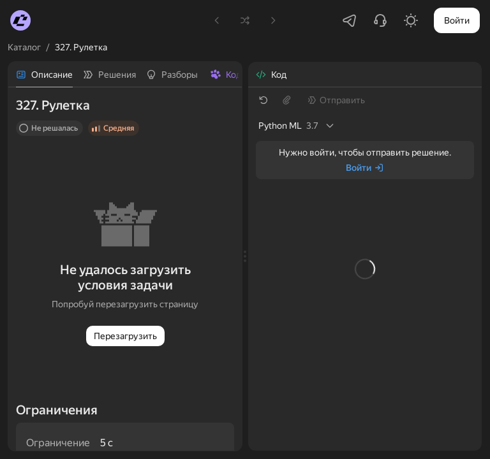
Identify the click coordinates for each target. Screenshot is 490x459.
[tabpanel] (125, 269)
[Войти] (365, 167)
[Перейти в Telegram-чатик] (349, 20)
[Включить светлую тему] (411, 20)
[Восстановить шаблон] (263, 100)
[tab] (44, 74)
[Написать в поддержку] (380, 20)
